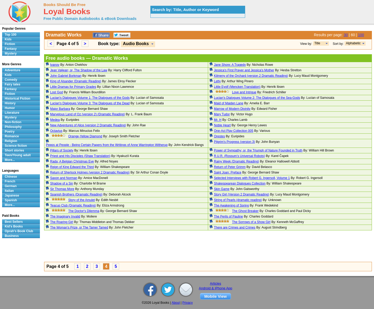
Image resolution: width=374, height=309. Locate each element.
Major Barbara (60, 109)
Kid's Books (14, 226)
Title (317, 43)
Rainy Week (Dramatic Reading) (236, 161)
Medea (55, 120)
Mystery (11, 53)
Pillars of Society (61, 150)
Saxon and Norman (63, 178)
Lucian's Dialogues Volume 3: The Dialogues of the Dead (90, 103)
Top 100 (10, 34)
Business (12, 236)
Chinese (11, 176)
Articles (215, 283)
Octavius (56, 131)
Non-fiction (13, 122)
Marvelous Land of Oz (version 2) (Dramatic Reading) (87, 114)
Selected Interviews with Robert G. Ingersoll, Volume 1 (252, 178)
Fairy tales (12, 84)
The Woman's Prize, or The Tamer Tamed (79, 227)
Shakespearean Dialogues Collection (240, 183)
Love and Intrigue (244, 92)
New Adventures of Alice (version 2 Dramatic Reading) (88, 125)
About (176, 303)
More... (10, 160)
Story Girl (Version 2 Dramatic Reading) (241, 194)
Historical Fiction (17, 98)
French (10, 181)
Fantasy (11, 49)
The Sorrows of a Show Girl (251, 222)
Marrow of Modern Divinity (232, 109)
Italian (9, 191)
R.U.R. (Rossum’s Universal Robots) (239, 156)
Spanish (11, 200)
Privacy (187, 303)
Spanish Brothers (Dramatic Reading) (76, 194)
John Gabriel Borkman (65, 76)
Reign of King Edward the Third (72, 167)
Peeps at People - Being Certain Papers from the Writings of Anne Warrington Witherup (107, 145)
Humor (10, 108)
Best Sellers (14, 222)
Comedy (11, 80)
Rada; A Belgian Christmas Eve (72, 161)
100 (361, 35)
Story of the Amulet (81, 200)
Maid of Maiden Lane (228, 103)
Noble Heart (222, 125)
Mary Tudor (222, 114)
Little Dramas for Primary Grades (73, 87)
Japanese (12, 195)
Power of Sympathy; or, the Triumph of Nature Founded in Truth (258, 150)
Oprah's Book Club (19, 231)
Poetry (9, 131)
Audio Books (136, 43)
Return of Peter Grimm (230, 167)
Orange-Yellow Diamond (85, 136)
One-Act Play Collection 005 (233, 131)
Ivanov (54, 65)
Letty (217, 81)
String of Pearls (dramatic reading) (238, 200)
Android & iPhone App (215, 288)
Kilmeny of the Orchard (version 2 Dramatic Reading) (251, 76)
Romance (12, 136)
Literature (12, 113)
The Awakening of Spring (231, 205)
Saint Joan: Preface (227, 172)
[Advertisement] (201, 247)
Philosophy (13, 127)
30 (346, 35)
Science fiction (16, 146)
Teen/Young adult (18, 155)
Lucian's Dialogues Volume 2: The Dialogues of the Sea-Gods (257, 98)
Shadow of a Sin (61, 183)
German (11, 186)
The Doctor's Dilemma (83, 211)
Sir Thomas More (62, 189)
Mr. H (218, 120)
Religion (11, 141)
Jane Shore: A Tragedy (230, 65)
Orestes (219, 136)
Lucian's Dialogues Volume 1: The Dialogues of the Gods (90, 98)
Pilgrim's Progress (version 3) (234, 142)
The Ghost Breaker (245, 211)
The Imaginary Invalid (65, 216)
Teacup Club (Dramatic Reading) (73, 205)
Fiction (10, 44)
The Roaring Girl (61, 222)
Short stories (14, 150)
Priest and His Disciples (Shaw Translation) (80, 156)
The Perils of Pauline (228, 216)
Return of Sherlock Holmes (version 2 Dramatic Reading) (90, 172)
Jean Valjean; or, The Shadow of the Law (78, 70)
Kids (8, 39)
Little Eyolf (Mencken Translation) (237, 87)
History (10, 103)
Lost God (56, 92)
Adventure (12, 70)
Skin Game (221, 189)
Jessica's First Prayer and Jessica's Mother (244, 70)
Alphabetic (353, 43)
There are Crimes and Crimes (234, 227)
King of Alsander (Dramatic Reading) (75, 81)
